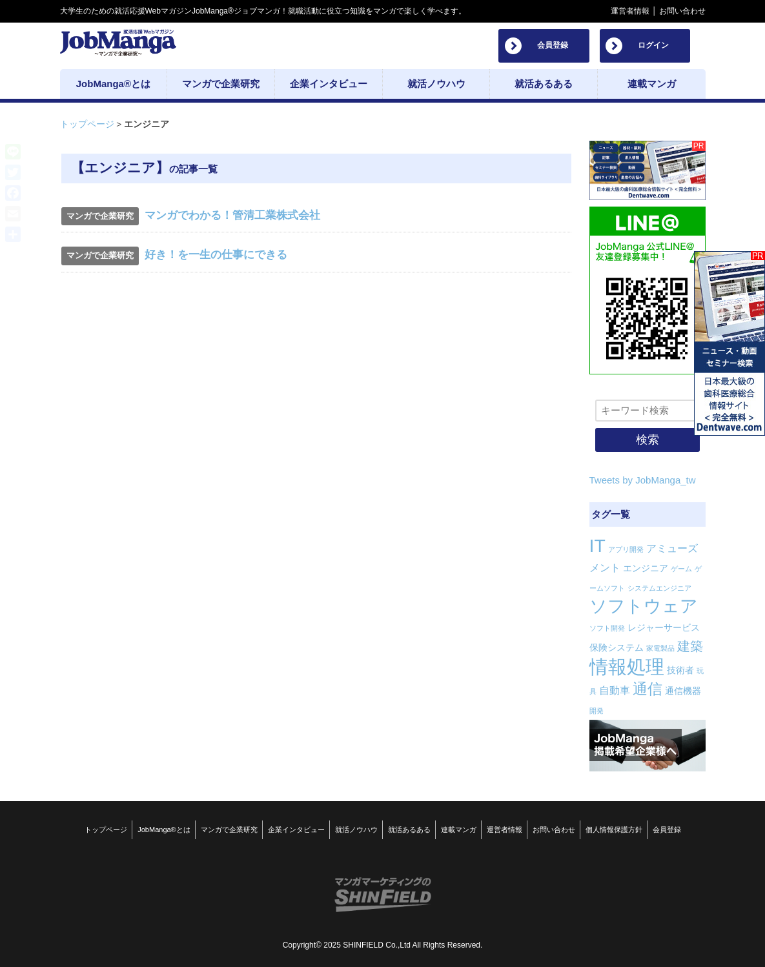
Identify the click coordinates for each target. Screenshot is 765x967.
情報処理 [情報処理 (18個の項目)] (626, 666)
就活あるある (409, 829)
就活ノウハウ (356, 829)
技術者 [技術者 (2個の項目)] (680, 670)
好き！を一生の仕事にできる (216, 254)
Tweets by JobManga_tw (642, 479)
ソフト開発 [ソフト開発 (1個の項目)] (607, 628)
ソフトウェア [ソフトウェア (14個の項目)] (643, 606)
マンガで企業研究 (229, 829)
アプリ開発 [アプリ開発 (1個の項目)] (626, 549)
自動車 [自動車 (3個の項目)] (614, 690)
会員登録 (552, 45)
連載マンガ (458, 829)
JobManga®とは (164, 829)
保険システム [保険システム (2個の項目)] (616, 647)
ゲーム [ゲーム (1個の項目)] (681, 569)
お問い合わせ (682, 10)
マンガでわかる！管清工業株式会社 (232, 215)
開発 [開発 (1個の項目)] (596, 711)
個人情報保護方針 (614, 829)
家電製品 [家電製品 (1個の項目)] (660, 648)
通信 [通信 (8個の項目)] (647, 688)
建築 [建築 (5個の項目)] (690, 646)
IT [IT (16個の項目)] (597, 545)
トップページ (87, 124)
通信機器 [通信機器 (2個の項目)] (683, 691)
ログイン (653, 45)
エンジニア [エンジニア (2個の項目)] (645, 568)
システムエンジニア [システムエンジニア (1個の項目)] (659, 588)
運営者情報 (630, 10)
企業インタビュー (296, 829)
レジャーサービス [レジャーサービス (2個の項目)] (663, 627)
